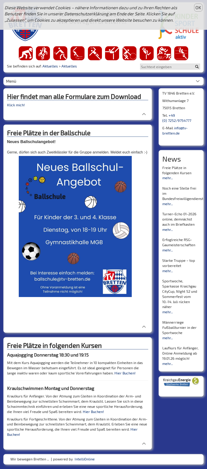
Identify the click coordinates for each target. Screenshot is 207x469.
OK (198, 7)
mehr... (167, 178)
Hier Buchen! (125, 373)
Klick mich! (16, 105)
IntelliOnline (85, 459)
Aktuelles (50, 66)
